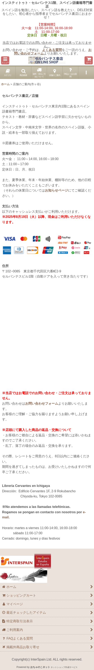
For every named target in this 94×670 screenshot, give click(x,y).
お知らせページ (56, 190)
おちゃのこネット (40, 667)
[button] (5, 60)
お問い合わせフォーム (41, 403)
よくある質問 (52, 50)
